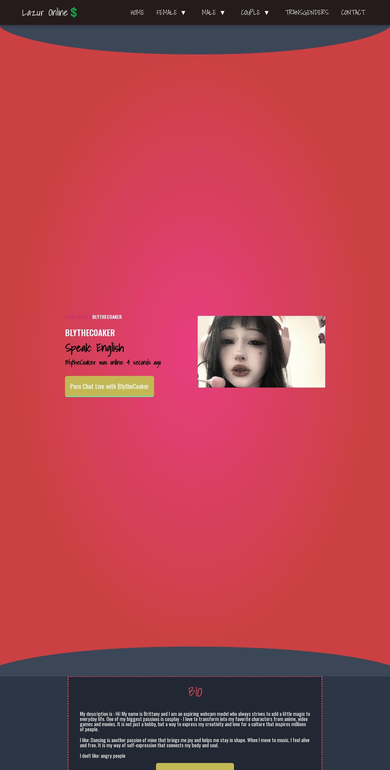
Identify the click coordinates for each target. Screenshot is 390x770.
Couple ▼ (257, 12)
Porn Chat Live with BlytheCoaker (109, 386)
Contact (353, 12)
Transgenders (307, 12)
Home (137, 12)
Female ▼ (173, 12)
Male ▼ (215, 12)
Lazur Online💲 (51, 12)
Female (84, 316)
